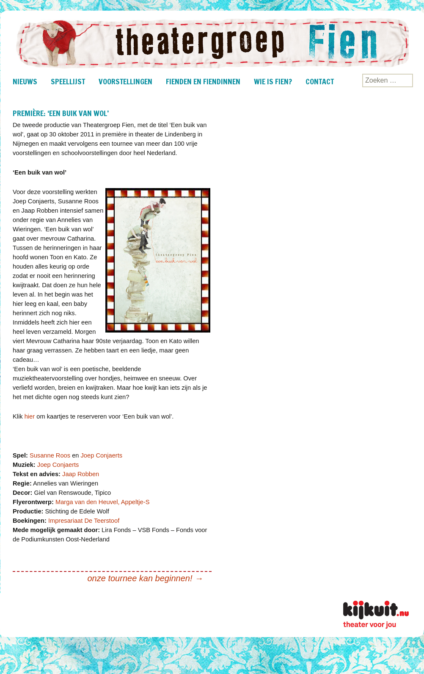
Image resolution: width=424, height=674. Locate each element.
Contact (320, 81)
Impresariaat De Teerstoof (83, 520)
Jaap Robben (80, 474)
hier (30, 416)
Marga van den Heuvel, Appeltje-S (102, 502)
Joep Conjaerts (102, 455)
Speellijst (68, 81)
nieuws (25, 81)
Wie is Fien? (273, 81)
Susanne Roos (50, 455)
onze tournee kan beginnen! (146, 578)
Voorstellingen (125, 81)
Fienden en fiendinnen (203, 81)
